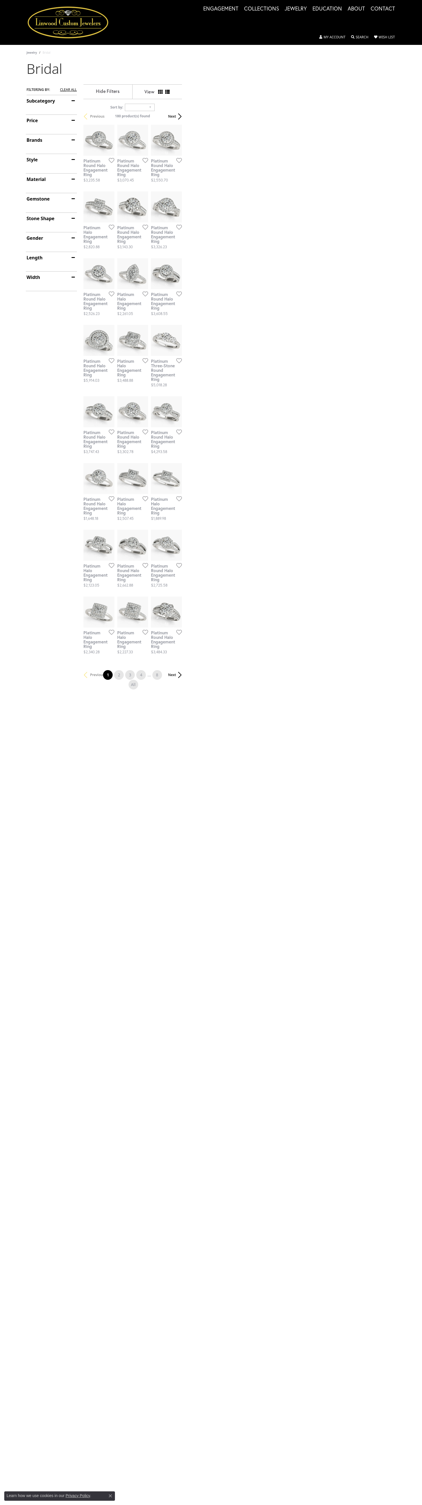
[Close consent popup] (110, 1496)
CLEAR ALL (68, 89)
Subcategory (41, 101)
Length (35, 257)
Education (327, 9)
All (269, 1131)
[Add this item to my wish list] (181, 231)
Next (386, 116)
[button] (332, 37)
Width (33, 277)
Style (32, 159)
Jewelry (296, 9)
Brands (35, 140)
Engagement (220, 9)
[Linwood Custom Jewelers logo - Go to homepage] (71, 22)
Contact (383, 9)
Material (36, 179)
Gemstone (38, 199)
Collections (261, 9)
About (356, 9)
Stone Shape (40, 218)
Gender (35, 238)
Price (32, 120)
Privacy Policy (78, 1495)
